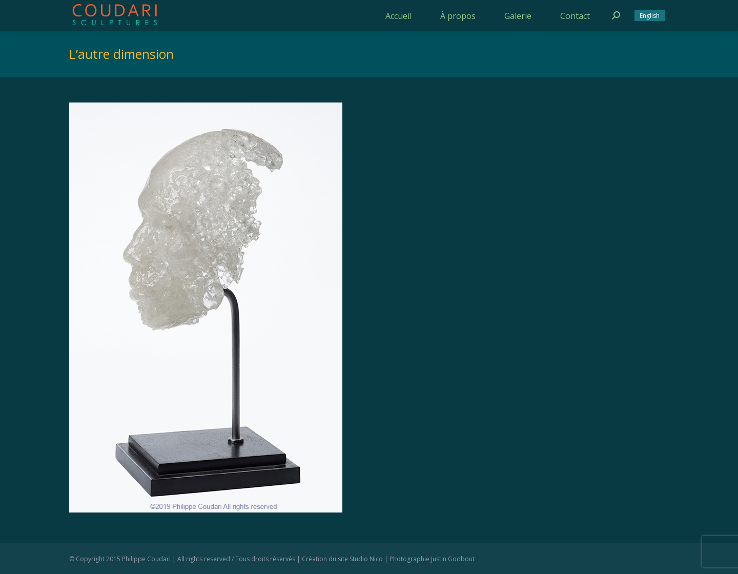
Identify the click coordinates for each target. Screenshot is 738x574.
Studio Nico (366, 559)
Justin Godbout (453, 559)
